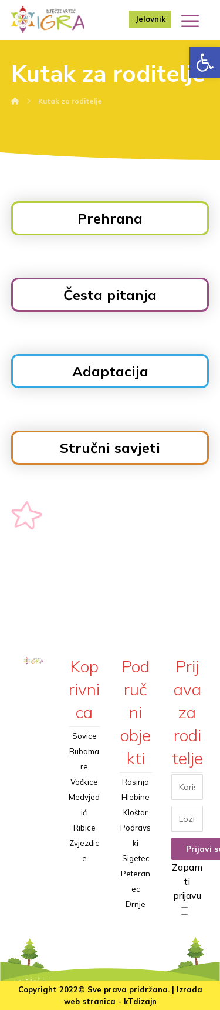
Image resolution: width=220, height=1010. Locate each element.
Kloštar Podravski (135, 828)
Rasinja (135, 781)
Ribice (84, 827)
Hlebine (135, 797)
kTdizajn (140, 1001)
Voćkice (84, 781)
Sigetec (136, 858)
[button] (204, 62)
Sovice (84, 736)
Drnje (135, 904)
